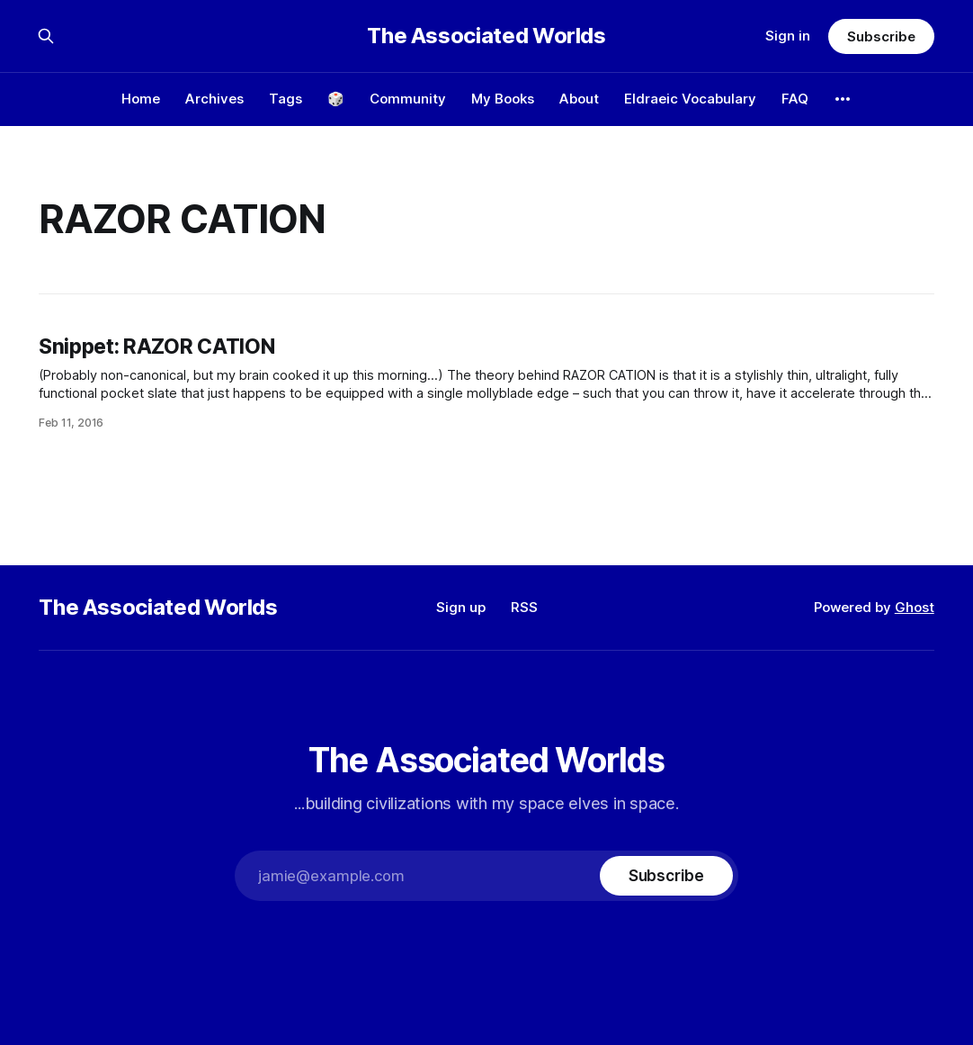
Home (140, 98)
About (579, 98)
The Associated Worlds (486, 36)
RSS (524, 607)
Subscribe (881, 36)
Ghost (914, 607)
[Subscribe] (666, 876)
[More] (842, 99)
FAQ (794, 98)
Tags (285, 98)
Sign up (461, 607)
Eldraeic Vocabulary (690, 98)
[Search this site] (46, 36)
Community (408, 98)
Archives (214, 98)
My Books (502, 98)
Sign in (787, 35)
